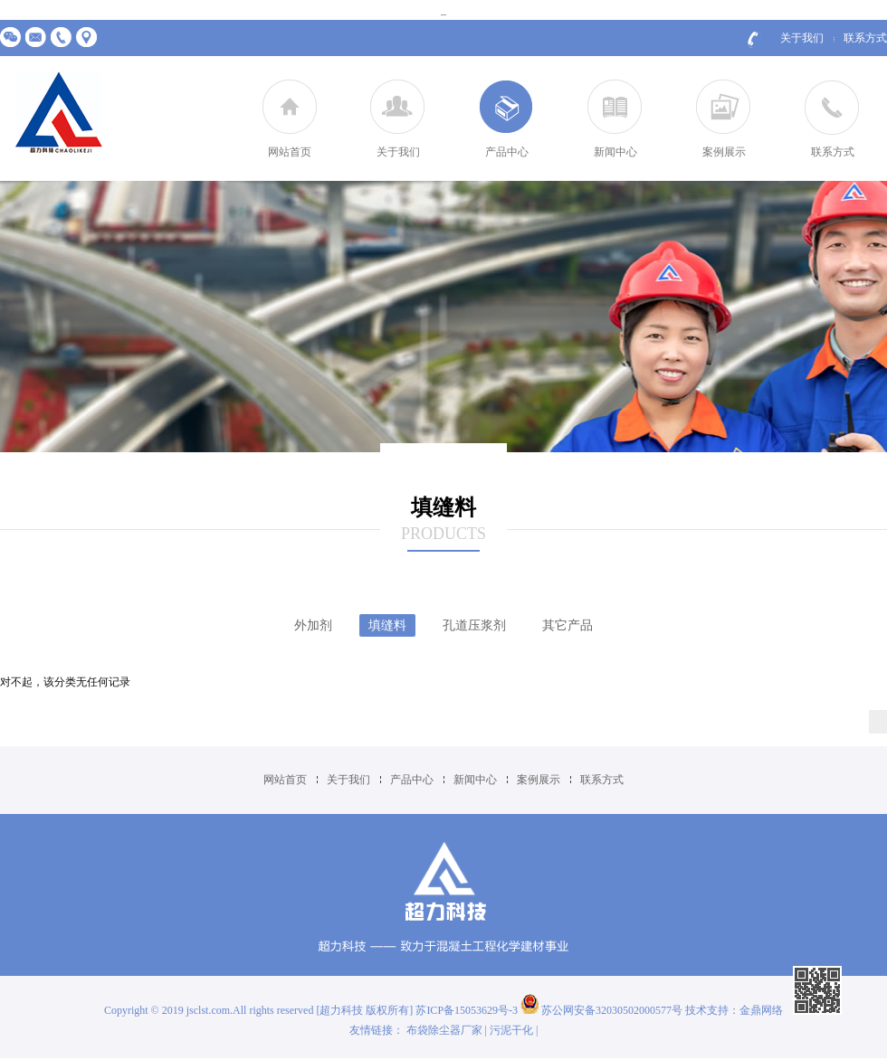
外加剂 (313, 625)
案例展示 (724, 152)
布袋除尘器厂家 (444, 1030)
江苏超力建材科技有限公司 (58, 113)
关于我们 (802, 38)
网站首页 (289, 152)
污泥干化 (511, 1030)
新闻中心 (615, 152)
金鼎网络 (761, 1010)
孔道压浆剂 (474, 625)
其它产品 (567, 625)
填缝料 (387, 625)
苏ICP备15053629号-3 (467, 1010)
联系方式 (865, 38)
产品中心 (507, 152)
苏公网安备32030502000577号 (601, 1010)
